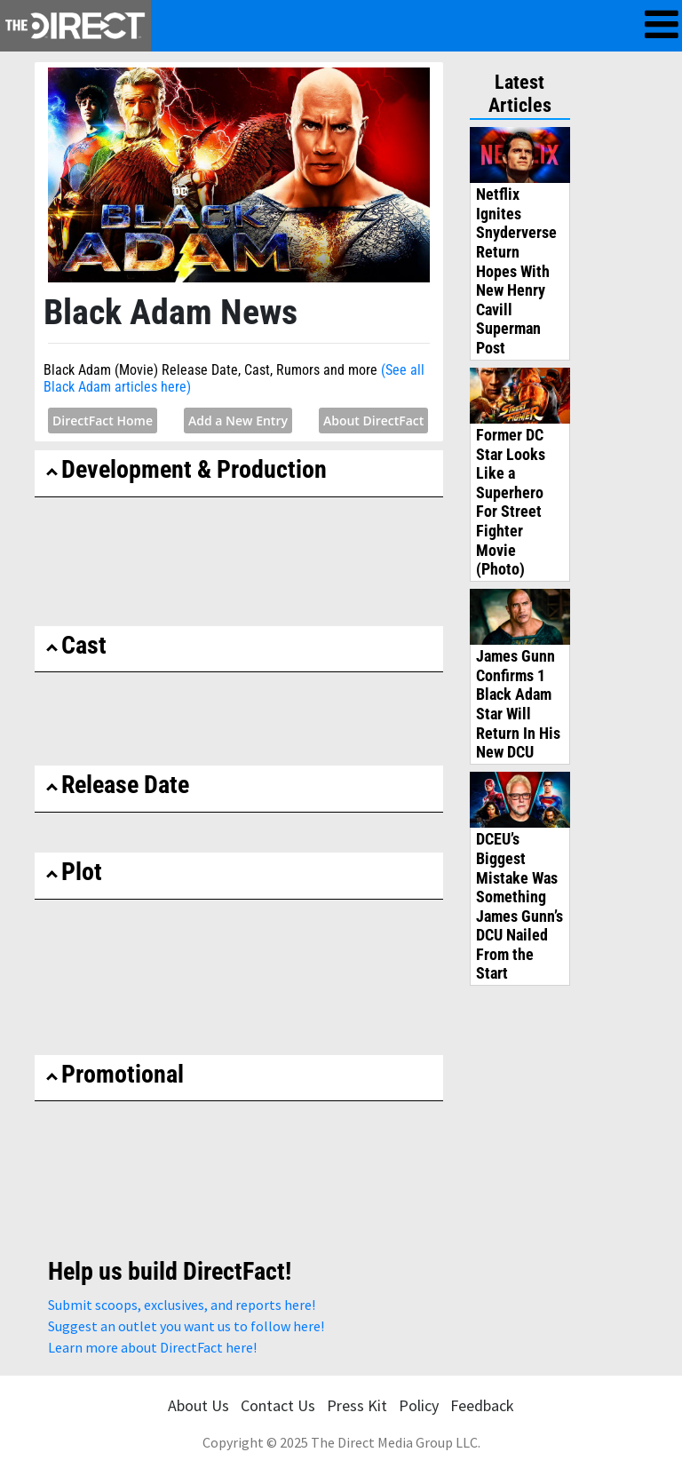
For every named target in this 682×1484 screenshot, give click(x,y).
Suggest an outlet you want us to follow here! (186, 1326)
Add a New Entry (238, 420)
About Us (198, 1405)
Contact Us (278, 1405)
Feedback (482, 1405)
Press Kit (357, 1405)
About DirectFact (373, 420)
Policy (419, 1405)
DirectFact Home (102, 420)
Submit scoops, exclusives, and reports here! (181, 1304)
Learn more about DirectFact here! (152, 1347)
